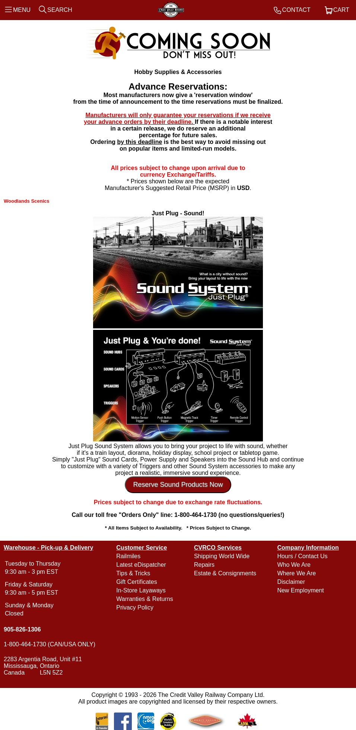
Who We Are (294, 565)
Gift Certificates (136, 582)
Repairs (204, 565)
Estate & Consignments (225, 573)
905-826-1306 (22, 629)
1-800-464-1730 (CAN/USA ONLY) (49, 644)
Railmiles (128, 556)
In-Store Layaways (141, 590)
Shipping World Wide (221, 556)
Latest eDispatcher (141, 565)
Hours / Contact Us (302, 556)
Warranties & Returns (144, 599)
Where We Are (296, 573)
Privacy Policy (134, 607)
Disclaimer (291, 582)
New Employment (300, 590)
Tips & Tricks (133, 573)
